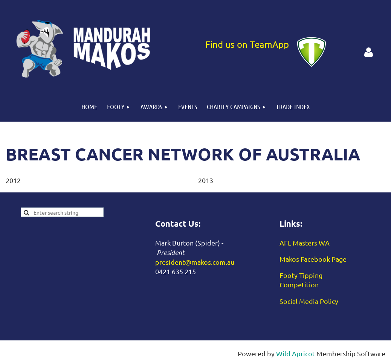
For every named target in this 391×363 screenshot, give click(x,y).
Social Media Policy (309, 301)
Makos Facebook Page (313, 259)
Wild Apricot (295, 353)
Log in (368, 52)
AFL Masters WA (305, 243)
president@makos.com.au (194, 262)
